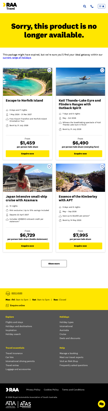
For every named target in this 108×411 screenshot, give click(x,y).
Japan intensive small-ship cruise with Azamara (26, 198)
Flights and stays (14, 322)
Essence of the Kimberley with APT (78, 198)
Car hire (10, 357)
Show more (54, 263)
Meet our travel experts (71, 357)
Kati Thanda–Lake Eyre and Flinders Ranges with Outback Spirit (80, 104)
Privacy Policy (33, 389)
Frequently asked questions (74, 365)
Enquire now (27, 153)
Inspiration (11, 330)
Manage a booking (69, 353)
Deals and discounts (70, 338)
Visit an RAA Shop (69, 361)
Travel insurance (14, 353)
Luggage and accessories (18, 369)
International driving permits (20, 361)
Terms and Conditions (73, 389)
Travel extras (12, 365)
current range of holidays (17, 57)
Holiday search (13, 334)
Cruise (63, 334)
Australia (64, 330)
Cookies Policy (51, 389)
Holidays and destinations (19, 326)
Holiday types (67, 322)
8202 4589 (17, 293)
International (66, 326)
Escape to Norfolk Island (24, 100)
